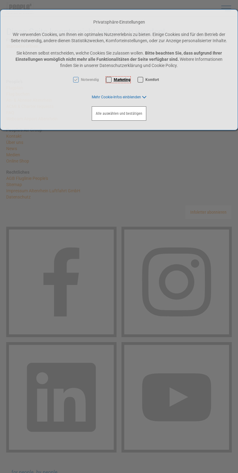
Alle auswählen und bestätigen (119, 113)
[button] (119, 97)
